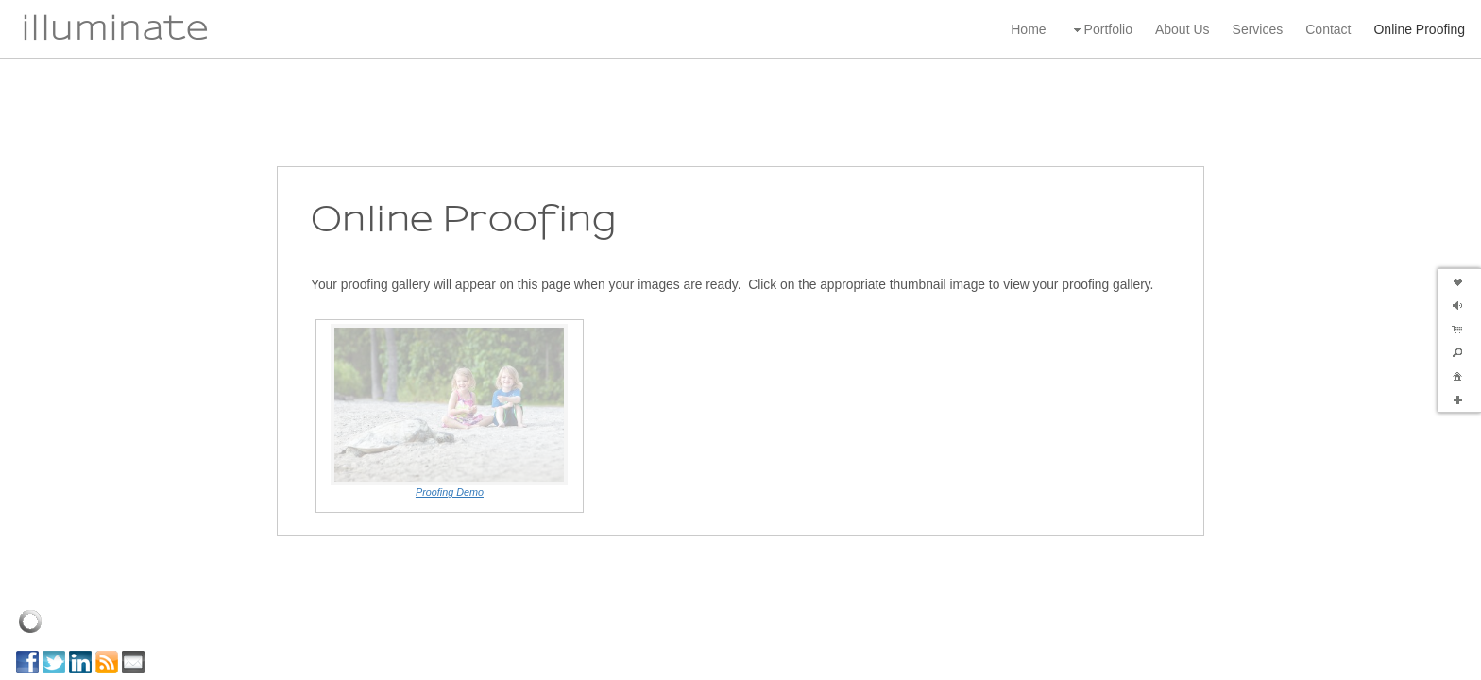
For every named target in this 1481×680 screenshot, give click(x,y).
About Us (1182, 29)
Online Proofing (1419, 29)
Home (1028, 29)
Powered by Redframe (1415, 661)
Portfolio (1100, 30)
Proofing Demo (450, 456)
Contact (1328, 29)
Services (1258, 29)
